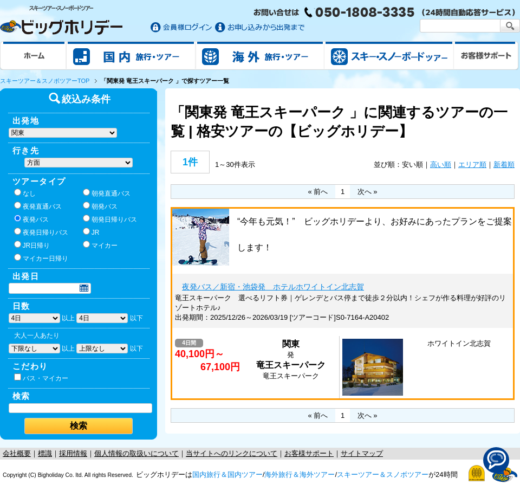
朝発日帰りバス (110, 219)
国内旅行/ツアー (131, 55)
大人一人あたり (37, 335)
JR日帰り (32, 245)
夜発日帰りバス (41, 232)
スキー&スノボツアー (388, 55)
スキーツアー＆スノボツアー (382, 474)
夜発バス (31, 219)
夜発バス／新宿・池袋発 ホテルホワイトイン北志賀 (273, 286)
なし (25, 193)
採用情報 (73, 453)
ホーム (33, 55)
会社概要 (17, 453)
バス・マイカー (41, 377)
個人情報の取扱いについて (136, 453)
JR (91, 232)
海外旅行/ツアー (260, 55)
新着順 (504, 164)
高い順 (440, 164)
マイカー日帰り (41, 258)
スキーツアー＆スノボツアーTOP (44, 81)
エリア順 (472, 164)
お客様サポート (486, 55)
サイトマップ (362, 453)
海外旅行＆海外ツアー (299, 474)
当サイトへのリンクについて (231, 453)
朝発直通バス (107, 193)
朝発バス (100, 206)
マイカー (100, 245)
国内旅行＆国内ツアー (227, 474)
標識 (45, 453)
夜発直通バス (38, 206)
